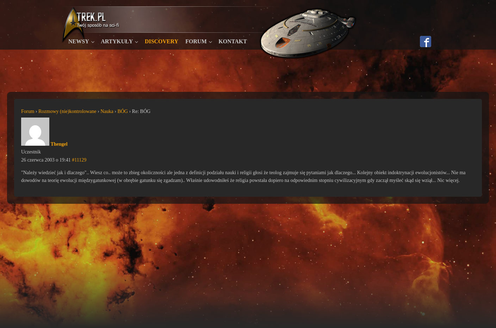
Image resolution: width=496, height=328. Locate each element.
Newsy (78, 41)
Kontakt (232, 41)
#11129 (79, 160)
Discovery (161, 41)
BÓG (122, 111)
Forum (195, 41)
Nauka (106, 111)
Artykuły (117, 41)
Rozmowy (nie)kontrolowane (67, 111)
